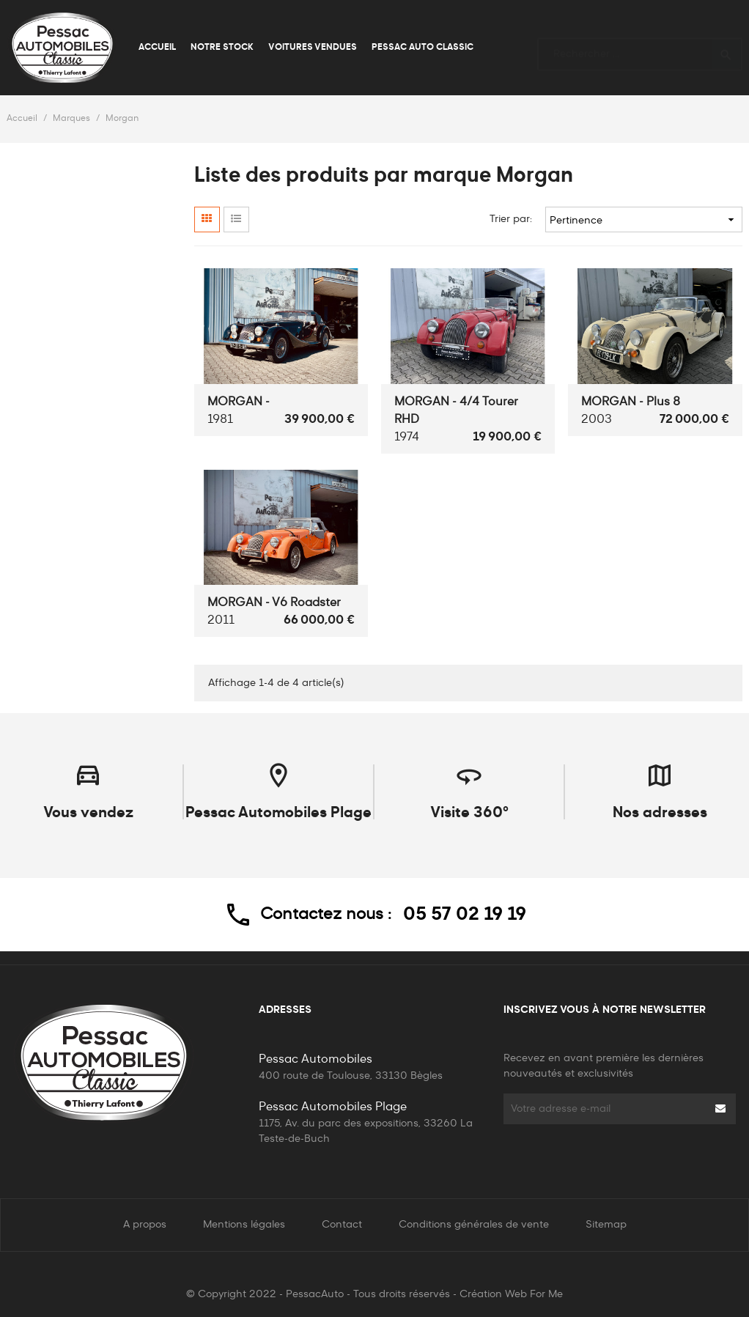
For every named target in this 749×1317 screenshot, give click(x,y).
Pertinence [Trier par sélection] (644, 219)
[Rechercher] (639, 47)
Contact (342, 1225)
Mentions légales (244, 1225)
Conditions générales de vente (474, 1225)
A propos (144, 1225)
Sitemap (606, 1225)
